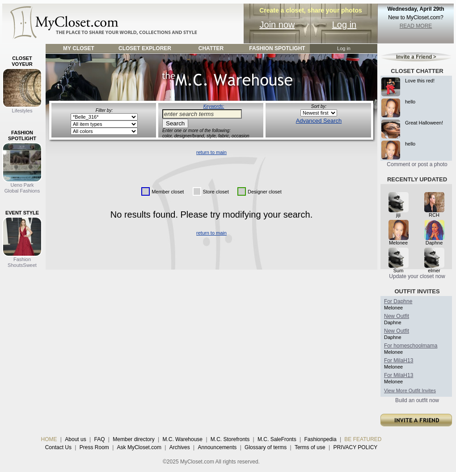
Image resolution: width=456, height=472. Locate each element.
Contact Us (58, 447)
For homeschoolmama (410, 346)
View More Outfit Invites (410, 390)
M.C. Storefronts (230, 439)
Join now (277, 25)
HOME (49, 439)
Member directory (133, 439)
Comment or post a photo (417, 164)
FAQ (99, 439)
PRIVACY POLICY (355, 447)
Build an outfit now (417, 400)
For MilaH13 (398, 360)
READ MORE (416, 26)
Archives (179, 447)
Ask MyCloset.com (139, 447)
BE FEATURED (362, 439)
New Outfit (396, 316)
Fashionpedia (320, 439)
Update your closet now (417, 276)
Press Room (94, 447)
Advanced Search (319, 120)
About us (75, 439)
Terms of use (310, 447)
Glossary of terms (266, 447)
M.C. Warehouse (182, 439)
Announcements (217, 447)
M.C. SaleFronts (277, 439)
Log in (344, 25)
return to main (211, 152)
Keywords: (213, 106)
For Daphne (398, 301)
